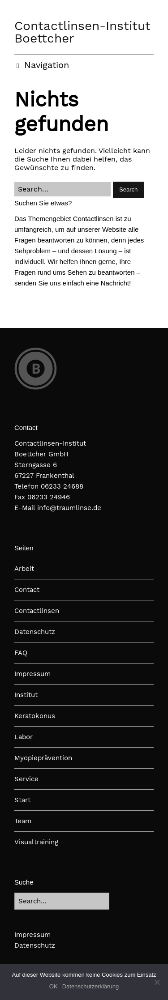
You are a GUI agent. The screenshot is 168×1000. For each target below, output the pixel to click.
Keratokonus (34, 716)
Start (22, 800)
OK (53, 986)
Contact (26, 590)
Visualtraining (36, 842)
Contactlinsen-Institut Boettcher (82, 32)
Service (26, 779)
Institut (26, 695)
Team (22, 821)
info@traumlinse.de (69, 508)
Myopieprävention (43, 758)
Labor (23, 737)
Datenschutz (34, 632)
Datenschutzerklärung (90, 986)
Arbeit (24, 569)
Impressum (32, 674)
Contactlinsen (36, 611)
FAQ (20, 653)
